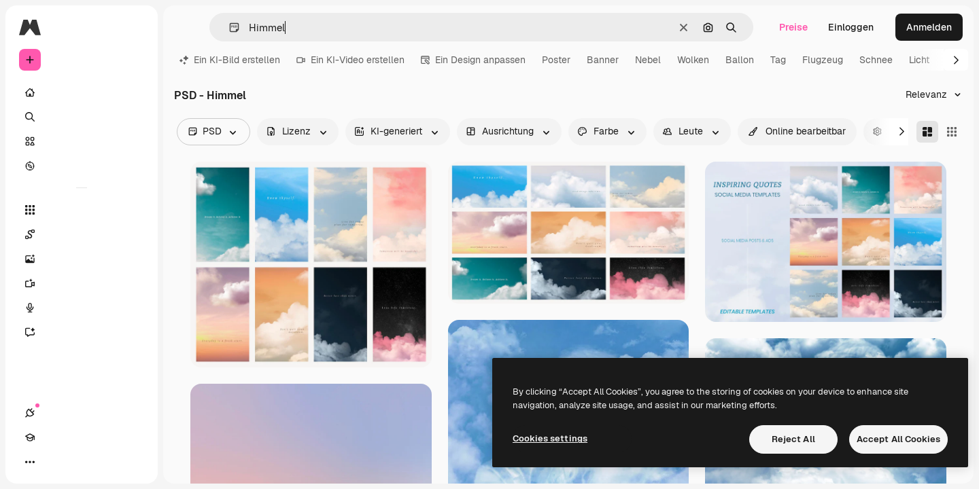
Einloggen (851, 27)
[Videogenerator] (81, 283)
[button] (228, 27)
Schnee (876, 60)
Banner (603, 60)
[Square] (952, 132)
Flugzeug (822, 60)
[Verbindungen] (30, 462)
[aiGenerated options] (397, 131)
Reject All (793, 439)
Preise (793, 27)
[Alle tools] (81, 210)
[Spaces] (81, 234)
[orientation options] (509, 131)
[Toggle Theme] (79, 462)
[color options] (607, 131)
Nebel (648, 60)
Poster (556, 60)
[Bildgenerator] (81, 259)
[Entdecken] (81, 166)
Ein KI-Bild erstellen (229, 60)
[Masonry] (927, 132)
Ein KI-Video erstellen (350, 60)
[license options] (298, 131)
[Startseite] (81, 92)
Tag (778, 60)
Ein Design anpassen (473, 60)
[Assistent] (81, 332)
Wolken (693, 60)
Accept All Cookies (898, 439)
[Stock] (81, 141)
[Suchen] (81, 117)
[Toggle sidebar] (133, 27)
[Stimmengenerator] (81, 308)
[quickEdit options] (797, 131)
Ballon (739, 60)
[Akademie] (54, 462)
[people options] (692, 131)
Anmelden (929, 27)
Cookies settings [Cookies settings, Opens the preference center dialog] (550, 438)
